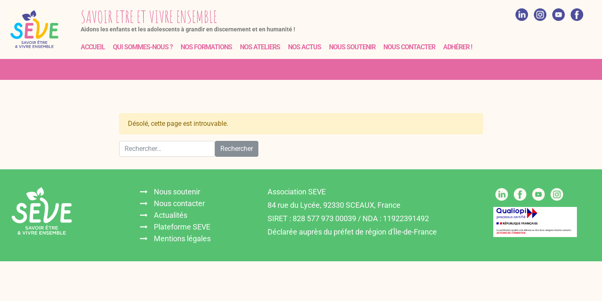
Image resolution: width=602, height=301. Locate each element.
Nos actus (304, 47)
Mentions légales (182, 238)
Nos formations (206, 47)
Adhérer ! (457, 47)
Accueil (93, 47)
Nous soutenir (352, 47)
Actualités (170, 215)
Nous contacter (409, 47)
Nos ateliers (260, 47)
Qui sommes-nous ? (143, 47)
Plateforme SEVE (182, 226)
